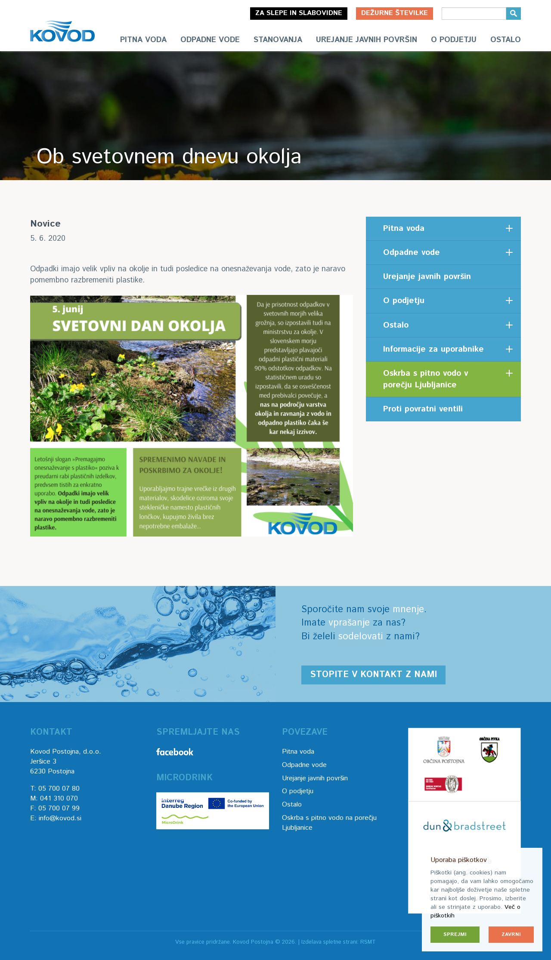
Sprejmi (455, 934)
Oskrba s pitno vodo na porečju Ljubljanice (329, 823)
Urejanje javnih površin (366, 40)
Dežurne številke (394, 13)
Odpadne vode (210, 40)
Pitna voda (143, 40)
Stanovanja (278, 40)
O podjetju (454, 40)
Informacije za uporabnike (433, 349)
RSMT (368, 942)
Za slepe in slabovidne (298, 13)
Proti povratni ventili (423, 409)
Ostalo (505, 40)
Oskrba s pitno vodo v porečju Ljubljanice (425, 379)
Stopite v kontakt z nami (373, 675)
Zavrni (511, 934)
